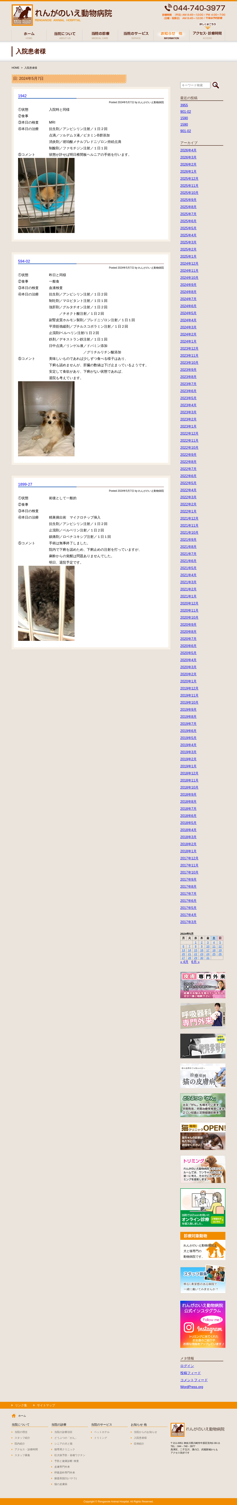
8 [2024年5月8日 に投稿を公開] (195, 946)
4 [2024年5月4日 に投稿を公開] (214, 942)
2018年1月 (188, 851)
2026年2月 (188, 164)
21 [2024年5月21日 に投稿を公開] (189, 954)
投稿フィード (190, 1373)
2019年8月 (188, 716)
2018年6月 (188, 816)
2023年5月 (188, 398)
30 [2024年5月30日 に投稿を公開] (201, 957)
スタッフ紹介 (22, 1437)
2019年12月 (189, 688)
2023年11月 (189, 355)
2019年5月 (188, 738)
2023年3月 (188, 412)
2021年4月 (188, 575)
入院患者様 (30, 67)
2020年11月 (189, 610)
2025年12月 (189, 178)
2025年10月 (189, 193)
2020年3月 (188, 667)
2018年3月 (188, 837)
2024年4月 (188, 320)
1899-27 (25, 484)
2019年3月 (188, 752)
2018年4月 (188, 830)
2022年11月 (189, 440)
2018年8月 (188, 801)
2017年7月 (188, 893)
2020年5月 (188, 653)
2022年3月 (188, 497)
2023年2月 (188, 419)
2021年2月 (188, 589)
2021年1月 (188, 596)
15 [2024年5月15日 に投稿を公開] (195, 950)
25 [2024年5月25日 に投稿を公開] (214, 954)
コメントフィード (194, 1380)
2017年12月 (189, 858)
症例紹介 (139, 1443)
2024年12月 (189, 263)
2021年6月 (188, 561)
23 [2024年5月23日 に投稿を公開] (201, 954)
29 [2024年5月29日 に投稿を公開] (195, 957)
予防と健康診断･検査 (66, 1461)
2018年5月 (188, 823)
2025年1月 (188, 256)
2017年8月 (188, 886)
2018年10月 (189, 787)
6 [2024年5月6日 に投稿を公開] (183, 946)
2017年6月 (188, 901)
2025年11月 (189, 186)
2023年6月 (188, 391)
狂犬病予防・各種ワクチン (69, 1455)
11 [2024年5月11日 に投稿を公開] (214, 946)
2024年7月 (188, 299)
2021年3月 (188, 582)
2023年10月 (189, 363)
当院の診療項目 (63, 1432)
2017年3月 (188, 922)
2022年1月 (188, 511)
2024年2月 (188, 334)
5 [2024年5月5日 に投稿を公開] (220, 942)
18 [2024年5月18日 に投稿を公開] (214, 950)
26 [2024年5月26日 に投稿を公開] (220, 954)
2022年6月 (188, 476)
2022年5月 (188, 483)
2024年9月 (188, 285)
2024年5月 (188, 313)
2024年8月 (188, 292)
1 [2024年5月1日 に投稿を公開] (195, 942)
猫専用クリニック (64, 1449)
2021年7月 (188, 554)
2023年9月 (188, 370)
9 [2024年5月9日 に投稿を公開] (201, 946)
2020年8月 (188, 632)
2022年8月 (188, 462)
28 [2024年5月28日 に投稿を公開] (189, 957)
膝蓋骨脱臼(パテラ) (65, 1478)
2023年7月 (188, 384)
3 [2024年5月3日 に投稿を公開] (208, 942)
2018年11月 (189, 780)
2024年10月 (189, 278)
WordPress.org (191, 1387)
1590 (184, 118)
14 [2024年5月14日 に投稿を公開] (189, 950)
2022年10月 (189, 447)
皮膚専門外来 (62, 1466)
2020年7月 (188, 639)
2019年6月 (188, 731)
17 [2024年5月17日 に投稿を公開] (207, 950)
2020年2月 (188, 674)
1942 (22, 96)
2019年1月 (188, 766)
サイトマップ (46, 1405)
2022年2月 (188, 504)
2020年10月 (189, 617)
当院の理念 (21, 1432)
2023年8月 (188, 377)
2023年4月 (188, 405)
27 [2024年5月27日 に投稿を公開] (183, 957)
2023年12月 (189, 348)
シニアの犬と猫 (63, 1443)
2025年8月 (188, 207)
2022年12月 (189, 433)
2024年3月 (188, 327)
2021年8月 (188, 547)
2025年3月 (188, 242)
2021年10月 (189, 532)
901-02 (185, 111)
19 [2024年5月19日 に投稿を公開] (220, 950)
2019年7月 (188, 724)
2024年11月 (189, 270)
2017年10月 (189, 872)
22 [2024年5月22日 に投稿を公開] (195, 954)
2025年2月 (188, 249)
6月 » (195, 962)
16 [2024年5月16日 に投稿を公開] (201, 950)
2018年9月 (188, 794)
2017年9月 (188, 879)
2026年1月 (188, 171)
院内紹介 (20, 1443)
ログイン (187, 1366)
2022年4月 (188, 490)
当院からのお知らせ (145, 1432)
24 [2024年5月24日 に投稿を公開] (207, 954)
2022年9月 (188, 455)
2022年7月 (188, 469)
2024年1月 (188, 341)
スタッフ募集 (22, 1455)
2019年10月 (189, 702)
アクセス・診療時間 (26, 1449)
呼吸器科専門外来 (64, 1472)
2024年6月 (188, 306)
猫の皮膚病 (60, 1484)
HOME (15, 67)
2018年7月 (188, 809)
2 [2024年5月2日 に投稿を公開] (201, 942)
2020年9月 (188, 624)
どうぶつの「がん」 (66, 1437)
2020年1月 (188, 681)
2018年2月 (188, 844)
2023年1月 (188, 426)
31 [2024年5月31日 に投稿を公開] (207, 957)
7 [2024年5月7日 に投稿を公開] (189, 946)
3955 (184, 105)
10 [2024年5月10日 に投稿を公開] (207, 946)
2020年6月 (188, 646)
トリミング (100, 1437)
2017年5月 (188, 908)
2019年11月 (189, 695)
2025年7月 (188, 214)
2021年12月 (189, 518)
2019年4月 (188, 745)
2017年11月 (189, 865)
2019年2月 (188, 759)
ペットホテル (102, 1432)
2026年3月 (188, 157)
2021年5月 (188, 568)
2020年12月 (189, 603)
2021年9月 (188, 539)
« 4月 (184, 962)
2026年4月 (188, 150)
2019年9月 (188, 709)
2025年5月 (188, 228)
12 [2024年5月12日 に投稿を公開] (220, 946)
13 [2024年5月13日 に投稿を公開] (183, 950)
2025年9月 (188, 200)
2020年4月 (188, 660)
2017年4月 (188, 915)
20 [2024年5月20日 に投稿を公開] (183, 954)
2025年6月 (188, 221)
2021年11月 (189, 525)
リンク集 (21, 1405)
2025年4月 (188, 235)
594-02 (24, 261)
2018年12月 (189, 773)
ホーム (22, 1415)
